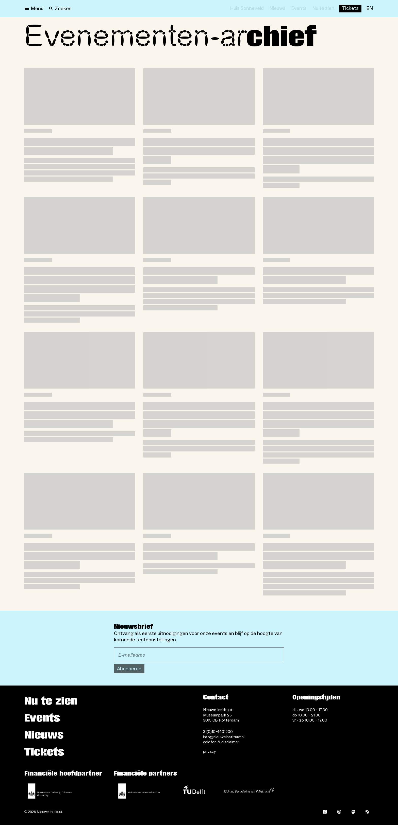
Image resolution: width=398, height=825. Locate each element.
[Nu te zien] (323, 8)
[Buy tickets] (350, 8)
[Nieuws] (277, 8)
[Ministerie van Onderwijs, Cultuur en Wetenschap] (49, 791)
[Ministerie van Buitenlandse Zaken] (139, 791)
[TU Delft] (194, 791)
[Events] (298, 8)
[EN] (369, 8)
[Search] (60, 8)
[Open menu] (34, 8)
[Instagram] (339, 812)
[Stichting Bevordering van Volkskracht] (248, 791)
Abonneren (129, 668)
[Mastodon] (353, 812)
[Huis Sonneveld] (247, 8)
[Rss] (368, 812)
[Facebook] (325, 812)
